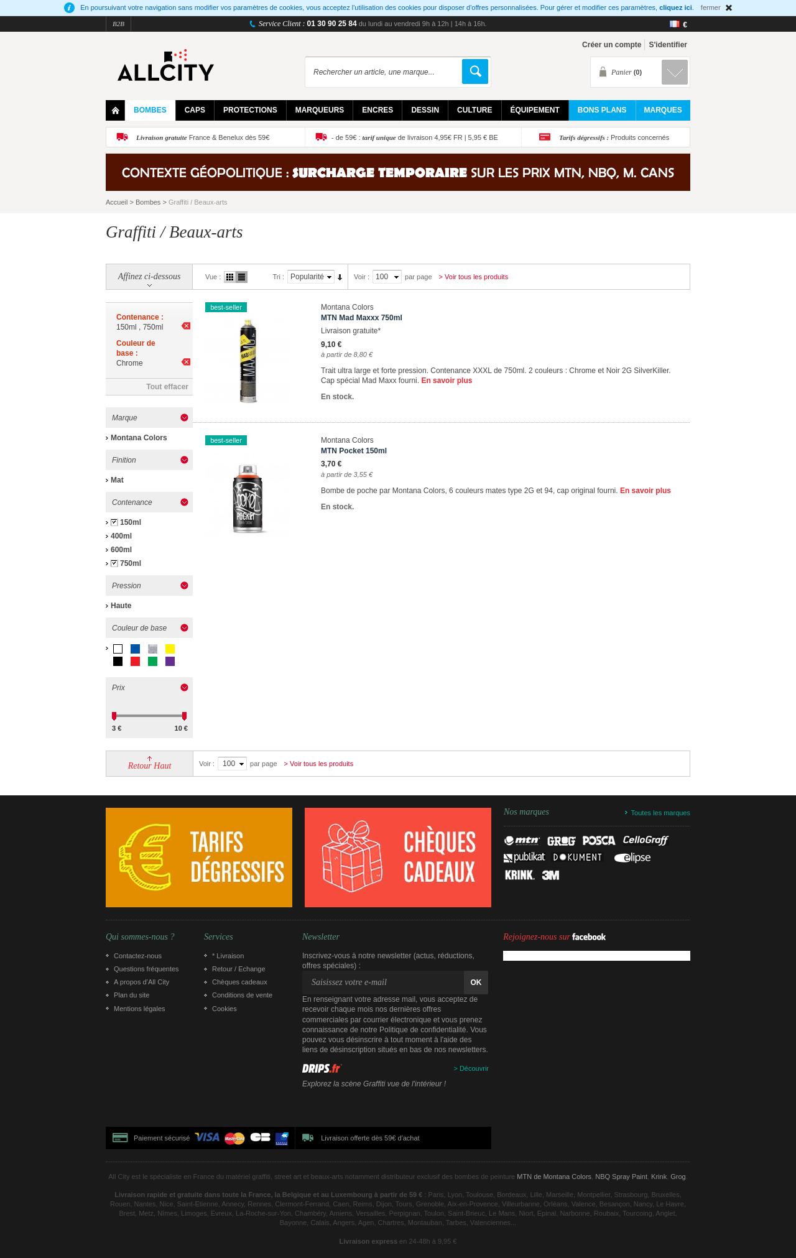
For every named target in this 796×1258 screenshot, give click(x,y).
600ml (121, 549)
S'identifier (668, 44)
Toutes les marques (660, 812)
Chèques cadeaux (239, 982)
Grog (677, 1176)
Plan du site (131, 995)
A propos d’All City (141, 982)
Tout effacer (167, 386)
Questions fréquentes (146, 969)
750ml (130, 563)
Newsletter (321, 937)
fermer (711, 7)
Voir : (361, 276)
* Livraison (228, 956)
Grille (230, 277)
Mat (117, 480)
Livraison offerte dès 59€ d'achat (370, 1138)
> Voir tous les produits (474, 276)
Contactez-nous (138, 956)
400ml (121, 536)
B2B (118, 23)
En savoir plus (446, 380)
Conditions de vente (242, 995)
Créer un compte (611, 44)
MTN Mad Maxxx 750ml (361, 317)
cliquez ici (675, 7)
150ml (130, 522)
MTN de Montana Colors (554, 1176)
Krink (659, 1176)
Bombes (148, 202)
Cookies (224, 1008)
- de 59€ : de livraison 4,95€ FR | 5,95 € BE (414, 137)
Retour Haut (150, 765)
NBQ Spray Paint (621, 1176)
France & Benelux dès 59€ (202, 137)
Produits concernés (614, 137)
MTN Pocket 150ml (354, 450)
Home (115, 110)
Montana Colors (139, 438)
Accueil (116, 202)
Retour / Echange (239, 969)
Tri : (278, 276)
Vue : (213, 276)
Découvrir (474, 1068)
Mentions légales (139, 1008)
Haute (121, 605)
